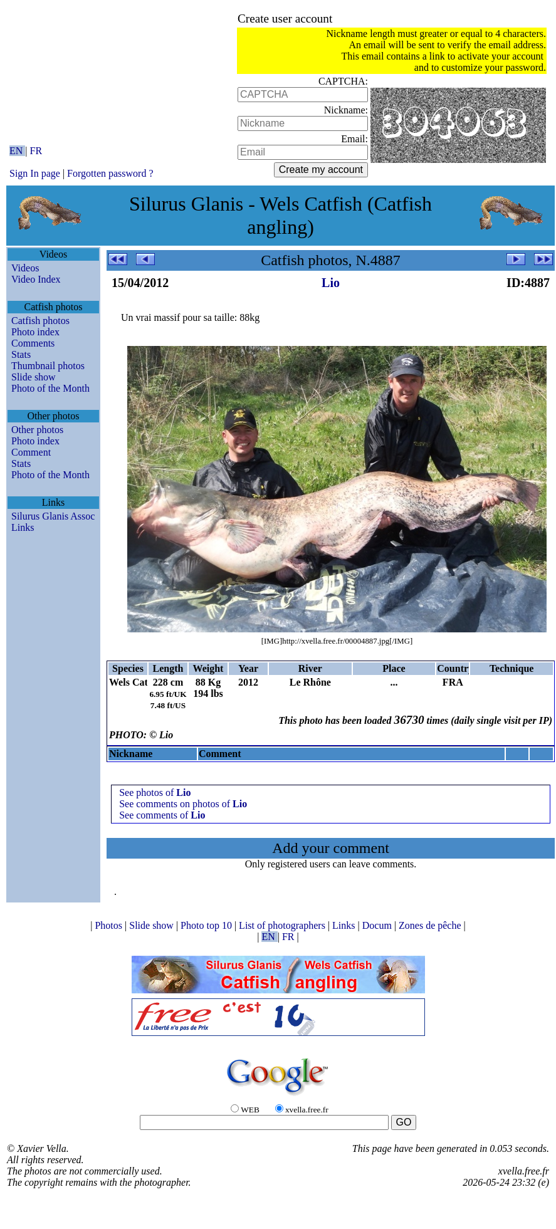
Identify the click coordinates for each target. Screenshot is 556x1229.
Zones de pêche (431, 925)
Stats (21, 354)
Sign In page (34, 173)
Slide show (33, 377)
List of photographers (283, 925)
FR (36, 150)
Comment (31, 452)
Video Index (36, 279)
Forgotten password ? (110, 173)
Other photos (37, 429)
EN (17, 150)
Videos (25, 268)
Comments (33, 343)
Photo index (35, 332)
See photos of (155, 792)
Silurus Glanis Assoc (53, 516)
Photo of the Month (50, 388)
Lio (331, 283)
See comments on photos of (183, 803)
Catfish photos (40, 320)
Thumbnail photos (48, 365)
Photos (110, 925)
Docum (378, 925)
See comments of (162, 815)
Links (22, 527)
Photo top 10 (207, 925)
